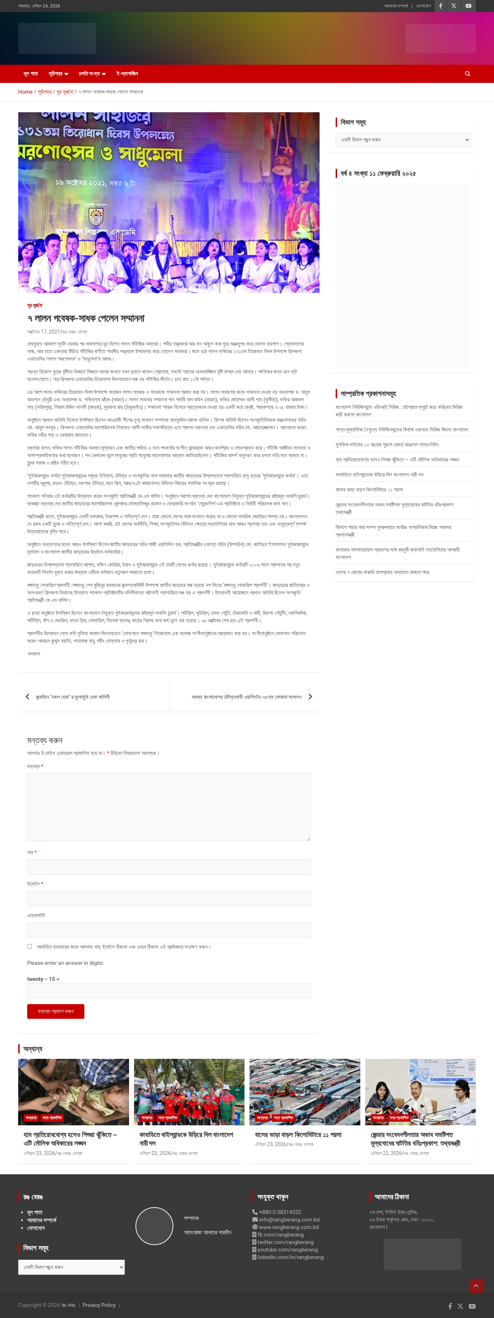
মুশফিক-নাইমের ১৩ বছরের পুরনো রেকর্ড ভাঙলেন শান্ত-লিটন (387, 444)
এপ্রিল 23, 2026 (39, 1153)
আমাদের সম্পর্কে (396, 6)
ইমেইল (35, 884)
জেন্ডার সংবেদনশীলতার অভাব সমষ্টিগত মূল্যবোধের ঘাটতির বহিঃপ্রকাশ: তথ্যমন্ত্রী (415, 1139)
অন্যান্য (32, 1049)
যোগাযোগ (423, 6)
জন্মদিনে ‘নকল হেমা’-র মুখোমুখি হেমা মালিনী (73, 697)
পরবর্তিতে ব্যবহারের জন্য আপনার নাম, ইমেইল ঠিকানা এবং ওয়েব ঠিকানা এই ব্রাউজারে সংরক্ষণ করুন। (124, 947)
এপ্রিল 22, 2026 (386, 1153)
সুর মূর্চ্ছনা (34, 305)
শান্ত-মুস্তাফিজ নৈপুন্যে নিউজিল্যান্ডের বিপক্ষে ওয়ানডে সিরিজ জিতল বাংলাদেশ (402, 429)
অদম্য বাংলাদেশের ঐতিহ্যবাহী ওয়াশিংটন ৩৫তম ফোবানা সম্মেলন (247, 697)
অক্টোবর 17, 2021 (43, 332)
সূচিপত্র (55, 73)
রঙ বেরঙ (68, 1305)
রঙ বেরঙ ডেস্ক (74, 332)
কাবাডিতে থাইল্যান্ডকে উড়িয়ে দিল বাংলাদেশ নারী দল (379, 475)
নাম (32, 852)
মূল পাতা (31, 73)
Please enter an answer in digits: (65, 963)
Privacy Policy (99, 1305)
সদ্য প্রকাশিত (52, 1117)
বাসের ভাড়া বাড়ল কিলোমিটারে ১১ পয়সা (369, 490)
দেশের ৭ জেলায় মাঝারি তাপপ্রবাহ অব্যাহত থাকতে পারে (382, 572)
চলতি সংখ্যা (89, 73)
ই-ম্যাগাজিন (127, 73)
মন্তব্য (35, 766)
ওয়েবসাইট (36, 915)
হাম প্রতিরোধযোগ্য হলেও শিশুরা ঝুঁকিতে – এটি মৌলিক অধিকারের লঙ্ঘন (397, 459)
